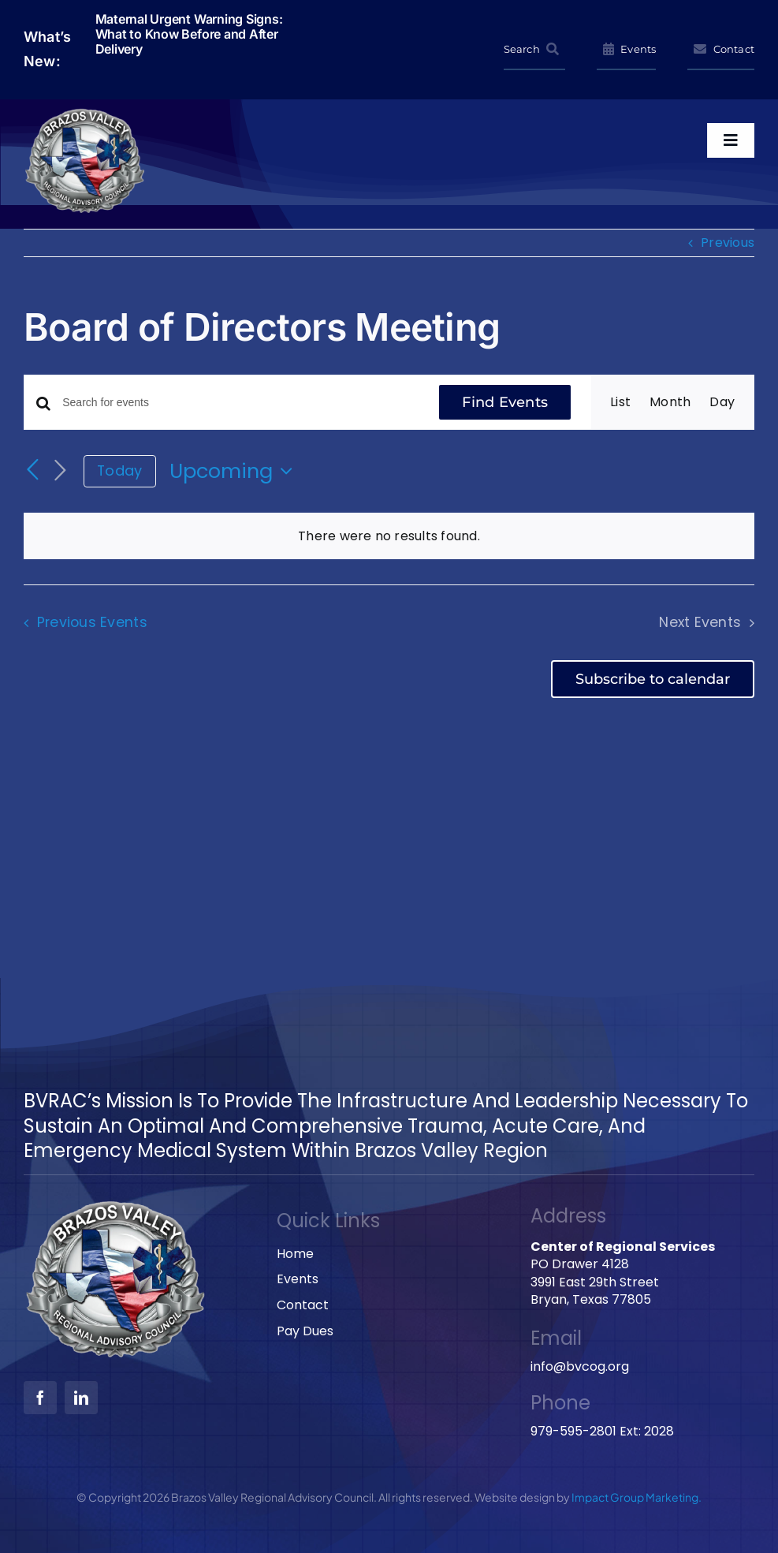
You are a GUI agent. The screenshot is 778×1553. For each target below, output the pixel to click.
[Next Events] (59, 471)
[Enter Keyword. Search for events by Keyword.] (240, 402)
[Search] (534, 49)
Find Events (505, 402)
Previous (727, 242)
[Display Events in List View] (620, 402)
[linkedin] (81, 1397)
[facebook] (40, 1397)
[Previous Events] (33, 470)
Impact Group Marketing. (636, 1497)
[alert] (389, 536)
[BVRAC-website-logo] (85, 112)
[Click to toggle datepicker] (234, 471)
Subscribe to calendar (652, 679)
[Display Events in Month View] (670, 402)
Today (119, 470)
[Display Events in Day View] (722, 402)
